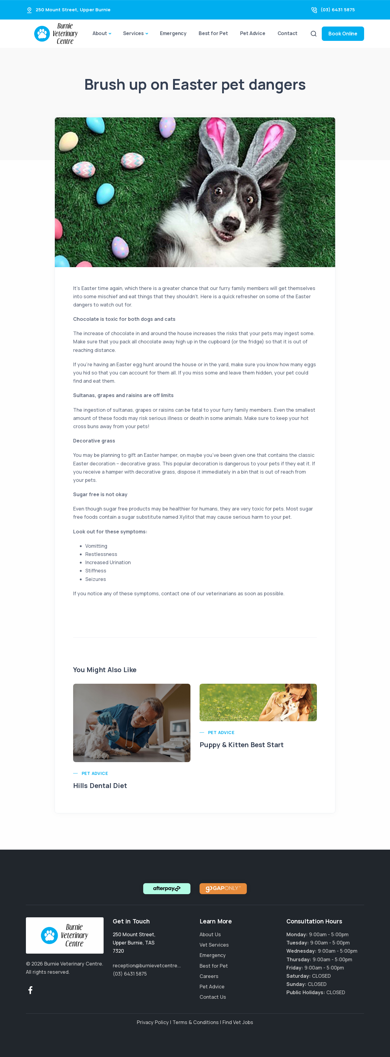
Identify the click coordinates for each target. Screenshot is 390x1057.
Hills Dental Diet (100, 785)
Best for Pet (213, 33)
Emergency (173, 33)
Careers (209, 976)
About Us (210, 934)
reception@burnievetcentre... (147, 965)
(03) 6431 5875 (338, 9)
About (100, 33)
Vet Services (214, 944)
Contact (288, 33)
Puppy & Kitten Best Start (242, 744)
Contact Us (213, 997)
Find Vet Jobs (237, 1022)
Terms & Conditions (195, 1022)
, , (134, 942)
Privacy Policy (153, 1022)
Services (133, 33)
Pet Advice (252, 33)
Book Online (342, 33)
